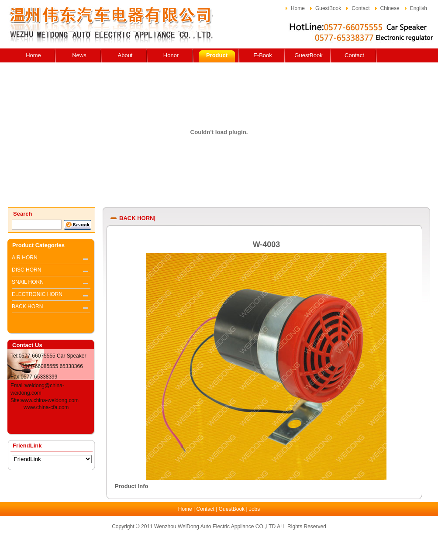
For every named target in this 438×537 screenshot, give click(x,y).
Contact (360, 8)
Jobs (254, 509)
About (125, 55)
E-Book (262, 55)
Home (298, 8)
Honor (171, 55)
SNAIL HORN (28, 282)
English (418, 8)
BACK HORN (27, 306)
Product (217, 55)
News (79, 55)
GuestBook (328, 8)
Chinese (390, 8)
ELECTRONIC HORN (37, 294)
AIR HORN (25, 258)
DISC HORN (26, 270)
